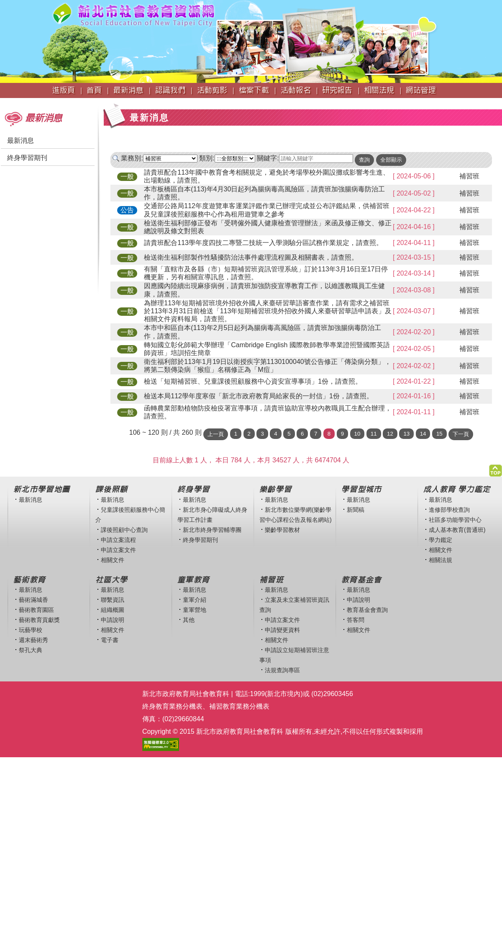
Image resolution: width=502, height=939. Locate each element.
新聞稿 (355, 509)
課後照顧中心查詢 (124, 529)
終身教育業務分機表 (172, 706)
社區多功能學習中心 (455, 519)
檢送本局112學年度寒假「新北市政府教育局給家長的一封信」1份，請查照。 (258, 396)
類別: (206, 158)
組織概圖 (112, 609)
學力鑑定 (440, 540)
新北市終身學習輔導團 (212, 529)
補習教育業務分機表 (239, 706)
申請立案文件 (118, 550)
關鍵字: (268, 158)
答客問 (355, 620)
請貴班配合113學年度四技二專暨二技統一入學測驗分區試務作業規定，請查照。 (263, 242)
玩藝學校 (30, 630)
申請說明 (112, 620)
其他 (189, 620)
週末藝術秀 (33, 640)
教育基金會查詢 (367, 609)
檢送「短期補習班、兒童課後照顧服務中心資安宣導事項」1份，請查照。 (253, 381)
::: (2, 102)
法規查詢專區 (282, 670)
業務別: (132, 158)
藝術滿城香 (33, 599)
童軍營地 (194, 609)
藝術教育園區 (36, 609)
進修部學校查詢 (449, 509)
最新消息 (20, 140)
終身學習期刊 (27, 157)
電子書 (109, 640)
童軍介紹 (194, 599)
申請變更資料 (282, 630)
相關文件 (112, 560)
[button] (495, 468)
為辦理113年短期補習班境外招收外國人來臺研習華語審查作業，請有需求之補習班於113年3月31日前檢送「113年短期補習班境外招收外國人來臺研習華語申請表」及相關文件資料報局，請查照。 (268, 310)
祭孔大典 (30, 650)
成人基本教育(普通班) (457, 529)
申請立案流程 (118, 540)
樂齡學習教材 (282, 529)
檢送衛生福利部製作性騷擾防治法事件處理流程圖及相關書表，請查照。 (251, 257)
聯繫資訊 (112, 599)
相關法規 (440, 560)
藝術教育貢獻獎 (39, 620)
